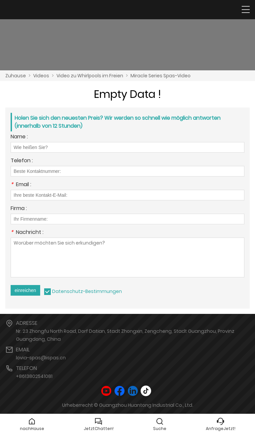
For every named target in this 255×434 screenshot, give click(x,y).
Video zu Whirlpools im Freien (89, 75)
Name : (19, 137)
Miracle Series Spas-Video (160, 75)
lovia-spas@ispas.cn (41, 357)
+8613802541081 (34, 376)
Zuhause (15, 75)
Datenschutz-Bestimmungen (87, 291)
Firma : (19, 209)
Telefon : (22, 161)
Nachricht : (27, 233)
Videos (41, 75)
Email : (21, 185)
